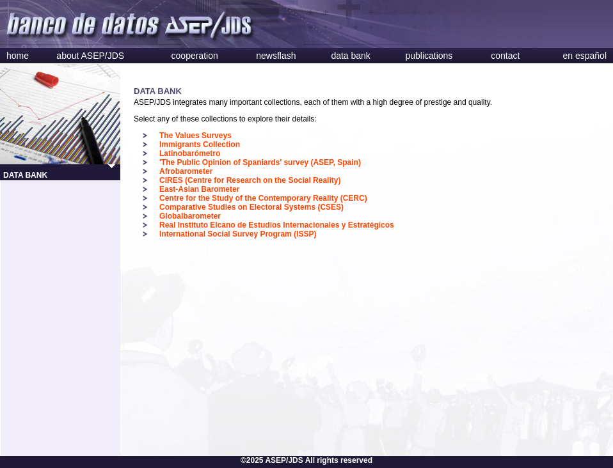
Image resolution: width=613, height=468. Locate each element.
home (17, 56)
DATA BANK (25, 175)
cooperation (194, 56)
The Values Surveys (195, 135)
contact (505, 56)
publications (428, 56)
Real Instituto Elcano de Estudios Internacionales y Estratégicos (276, 225)
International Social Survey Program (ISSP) (237, 234)
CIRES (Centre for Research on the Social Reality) (249, 180)
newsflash (276, 56)
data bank (350, 56)
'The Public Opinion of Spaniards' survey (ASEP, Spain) (260, 162)
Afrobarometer (185, 171)
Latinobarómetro (189, 153)
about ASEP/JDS (90, 56)
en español (584, 56)
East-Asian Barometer (199, 189)
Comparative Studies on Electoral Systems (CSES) (251, 207)
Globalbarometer (190, 216)
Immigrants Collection (199, 144)
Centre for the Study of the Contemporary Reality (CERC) (263, 198)
